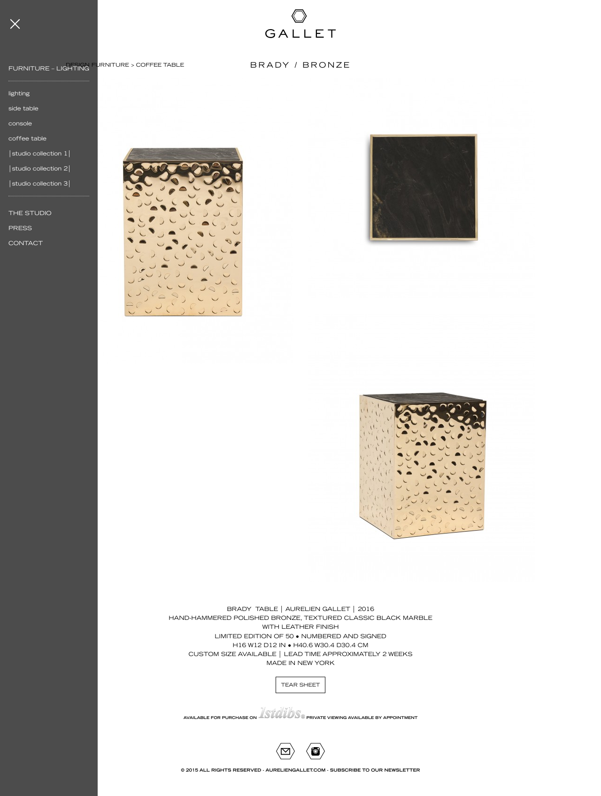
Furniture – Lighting (48, 68)
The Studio (30, 213)
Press (20, 228)
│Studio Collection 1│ (39, 153)
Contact (25, 243)
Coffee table (27, 138)
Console (20, 123)
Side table (23, 108)
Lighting (19, 93)
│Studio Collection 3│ (39, 183)
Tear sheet (300, 684)
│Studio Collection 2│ (39, 168)
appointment (400, 717)
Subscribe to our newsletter (375, 770)
